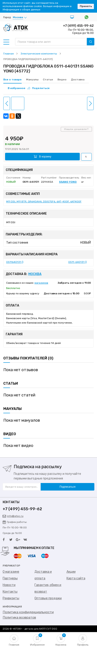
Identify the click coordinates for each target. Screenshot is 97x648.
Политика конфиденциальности (28, 612)
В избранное (16, 88)
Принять (86, 6)
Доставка (77, 79)
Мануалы (32, 79)
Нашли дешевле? (76, 129)
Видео (62, 79)
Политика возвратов (19, 617)
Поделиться (38, 88)
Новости (9, 585)
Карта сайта (76, 578)
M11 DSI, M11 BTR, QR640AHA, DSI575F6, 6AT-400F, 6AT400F (44, 201)
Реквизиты (11, 598)
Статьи (48, 79)
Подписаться (68, 486)
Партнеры (10, 578)
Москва (35, 274)
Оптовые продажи (48, 598)
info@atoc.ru (13, 516)
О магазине (11, 572)
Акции (71, 572)
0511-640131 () (77, 262)
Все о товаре (12, 79)
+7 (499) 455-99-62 (78, 26)
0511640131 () (14, 262)
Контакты (10, 592)
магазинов (41, 282)
